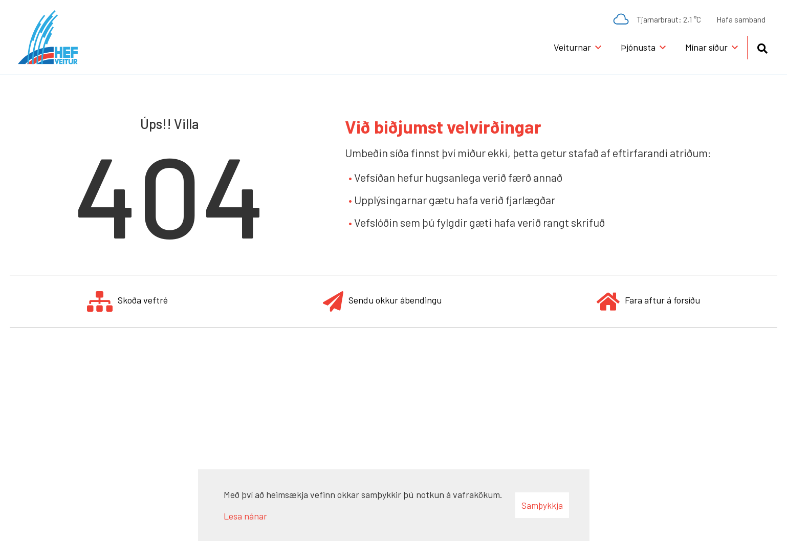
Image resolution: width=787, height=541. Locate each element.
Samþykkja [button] (542, 505)
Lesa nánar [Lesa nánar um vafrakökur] (245, 516)
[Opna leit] (762, 46)
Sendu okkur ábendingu (382, 301)
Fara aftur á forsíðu (648, 301)
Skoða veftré (127, 301)
